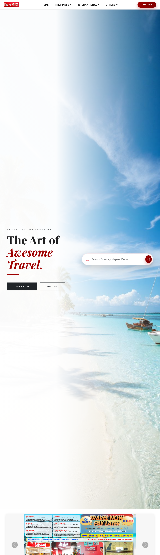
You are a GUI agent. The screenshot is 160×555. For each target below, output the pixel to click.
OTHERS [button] (110, 4)
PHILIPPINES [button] (62, 4)
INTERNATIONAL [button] (88, 4)
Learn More (22, 287)
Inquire (52, 287)
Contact (147, 4)
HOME (45, 4)
